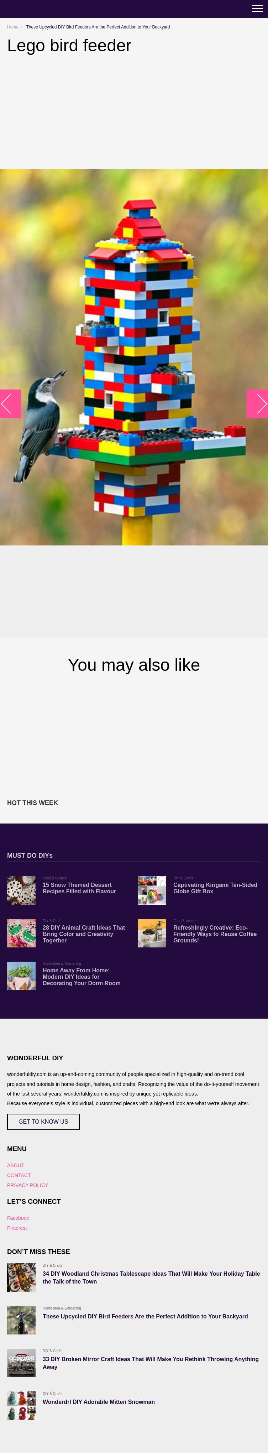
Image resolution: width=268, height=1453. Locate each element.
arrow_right (257, 403)
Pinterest (17, 1228)
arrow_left (11, 403)
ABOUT (15, 1165)
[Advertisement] (134, 735)
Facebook (18, 1218)
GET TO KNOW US (43, 1122)
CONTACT (19, 1175)
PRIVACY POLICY (27, 1185)
